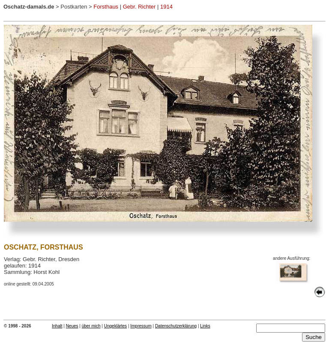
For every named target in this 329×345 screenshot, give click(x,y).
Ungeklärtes (115, 326)
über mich (91, 326)
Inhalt (57, 326)
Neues (72, 326)
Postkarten (73, 6)
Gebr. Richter (139, 6)
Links (205, 326)
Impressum (140, 326)
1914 (166, 6)
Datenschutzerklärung (176, 326)
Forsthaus (105, 6)
